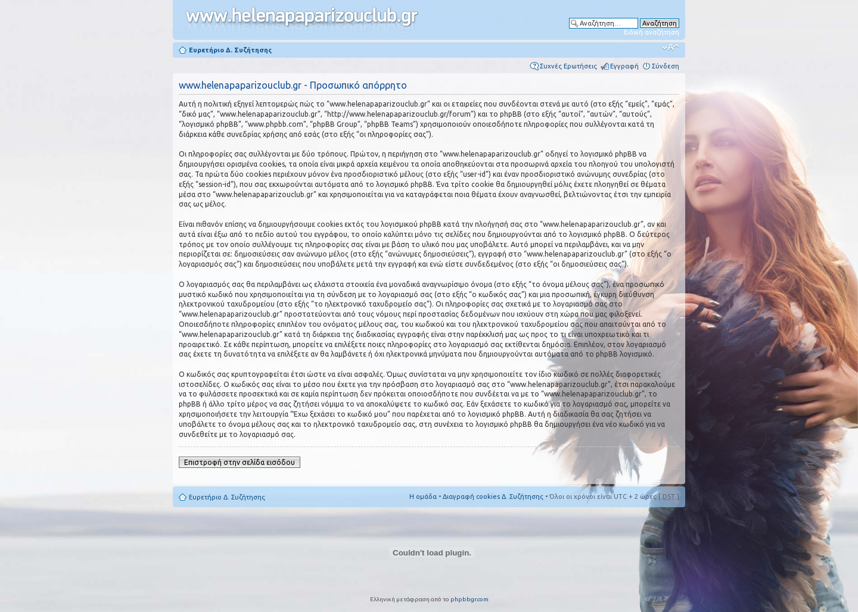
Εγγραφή (624, 66)
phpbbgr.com (469, 599)
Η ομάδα (423, 496)
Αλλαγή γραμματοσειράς (670, 47)
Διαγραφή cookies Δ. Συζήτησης (493, 496)
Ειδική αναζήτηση (651, 32)
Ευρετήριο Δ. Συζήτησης (230, 50)
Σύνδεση (665, 66)
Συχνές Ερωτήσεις (568, 66)
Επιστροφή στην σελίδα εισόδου (239, 462)
